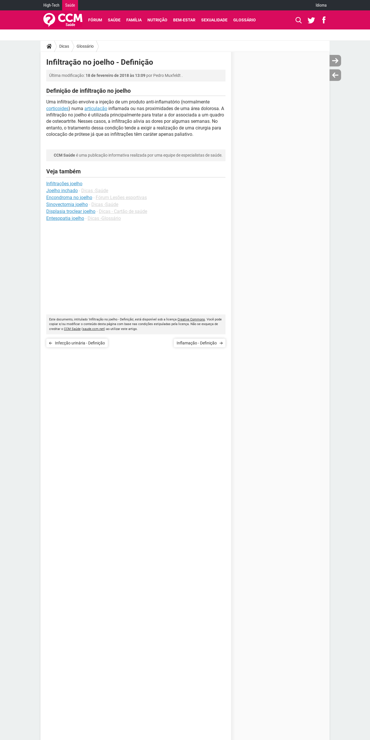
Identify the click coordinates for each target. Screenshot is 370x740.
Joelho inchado (62, 190)
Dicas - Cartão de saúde (123, 211)
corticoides (57, 108)
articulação (95, 108)
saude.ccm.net (93, 329)
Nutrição (157, 20)
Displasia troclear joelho (70, 211)
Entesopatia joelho (65, 218)
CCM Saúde (72, 329)
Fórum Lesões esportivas (121, 197)
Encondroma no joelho (69, 197)
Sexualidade (214, 20)
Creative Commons (191, 319)
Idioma (321, 5)
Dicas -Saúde (94, 190)
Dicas (64, 46)
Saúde (70, 5)
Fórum (95, 20)
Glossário (244, 20)
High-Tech (51, 5)
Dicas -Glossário (104, 218)
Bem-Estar (184, 20)
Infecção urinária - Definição (80, 343)
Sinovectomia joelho (67, 204)
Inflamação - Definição (197, 343)
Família (134, 20)
